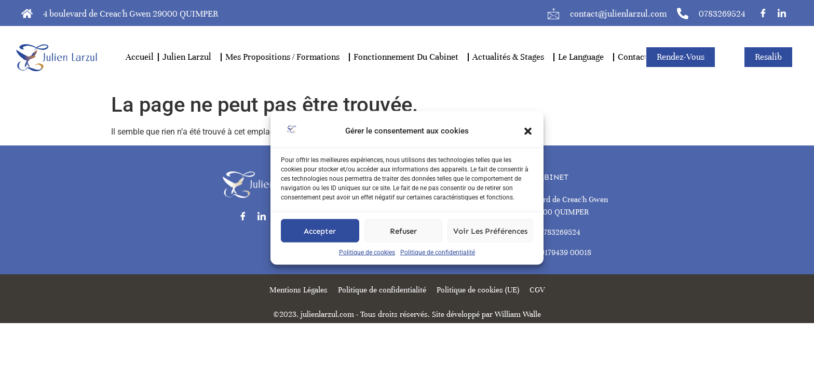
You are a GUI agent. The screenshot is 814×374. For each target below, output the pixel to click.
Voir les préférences (490, 240)
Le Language (583, 56)
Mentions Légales (298, 290)
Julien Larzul (189, 56)
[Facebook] (763, 13)
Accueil (140, 56)
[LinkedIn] (782, 13)
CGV (537, 290)
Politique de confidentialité (437, 261)
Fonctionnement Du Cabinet (409, 56)
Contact (632, 56)
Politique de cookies (367, 261)
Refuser (403, 240)
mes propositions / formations (285, 56)
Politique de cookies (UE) (478, 290)
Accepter (320, 240)
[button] (528, 141)
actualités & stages (510, 56)
